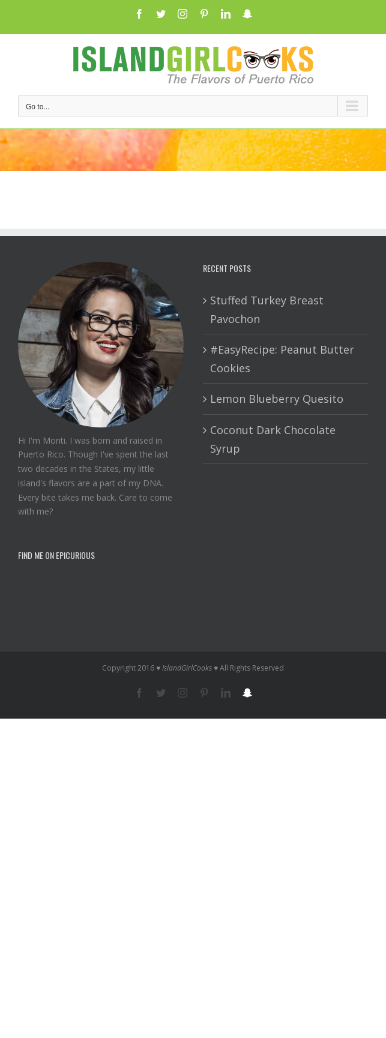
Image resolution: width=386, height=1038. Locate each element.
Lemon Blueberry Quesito (276, 398)
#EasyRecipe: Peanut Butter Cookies (282, 358)
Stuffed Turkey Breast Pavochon (267, 309)
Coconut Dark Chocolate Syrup (273, 439)
